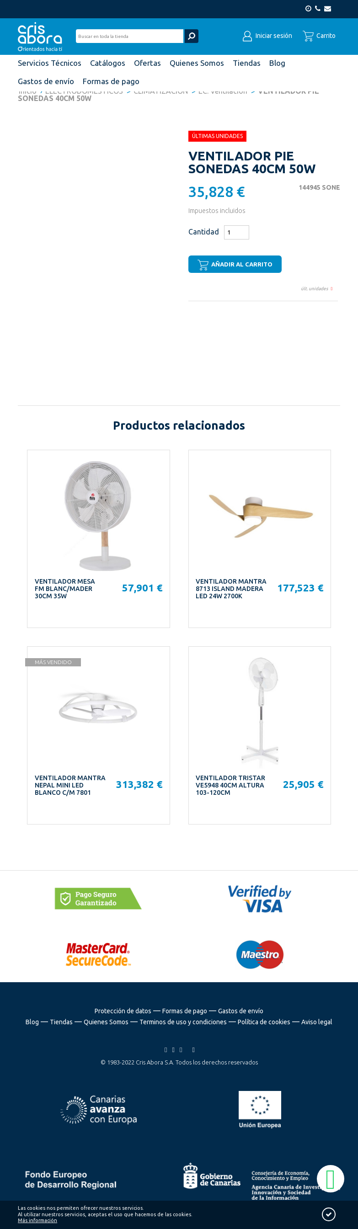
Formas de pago (184, 1011)
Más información (37, 1220)
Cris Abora (42, 36)
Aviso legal (316, 1022)
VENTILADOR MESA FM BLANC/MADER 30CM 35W (65, 589)
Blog (32, 1022)
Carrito (319, 35)
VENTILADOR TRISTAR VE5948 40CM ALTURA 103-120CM (230, 785)
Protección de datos (123, 1011)
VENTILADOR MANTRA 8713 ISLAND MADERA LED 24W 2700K (231, 589)
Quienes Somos (106, 1022)
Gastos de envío (240, 1011)
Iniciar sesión (267, 35)
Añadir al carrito (235, 265)
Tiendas (61, 1022)
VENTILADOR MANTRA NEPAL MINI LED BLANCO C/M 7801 (70, 785)
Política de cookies (264, 1022)
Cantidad (203, 231)
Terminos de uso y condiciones (183, 1022)
